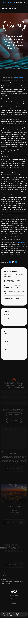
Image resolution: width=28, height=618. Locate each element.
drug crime (20, 242)
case (11, 80)
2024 (6, 339)
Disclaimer (21, 455)
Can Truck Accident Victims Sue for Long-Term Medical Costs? (13, 297)
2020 (6, 350)
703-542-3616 (18, 256)
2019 (6, 352)
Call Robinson (14, 56)
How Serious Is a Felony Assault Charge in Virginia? (12, 281)
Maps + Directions (14, 525)
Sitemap (14, 603)
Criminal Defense (19, 77)
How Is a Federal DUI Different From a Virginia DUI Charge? (14, 292)
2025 (6, 336)
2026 (6, 334)
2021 (5, 347)
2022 (6, 344)
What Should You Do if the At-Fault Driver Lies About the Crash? (13, 286)
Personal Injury (8, 319)
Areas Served (14, 567)
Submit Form (14, 471)
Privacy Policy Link (16, 463)
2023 (6, 342)
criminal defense (14, 417)
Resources (14, 601)
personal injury (14, 423)
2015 (6, 355)
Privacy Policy (13, 456)
